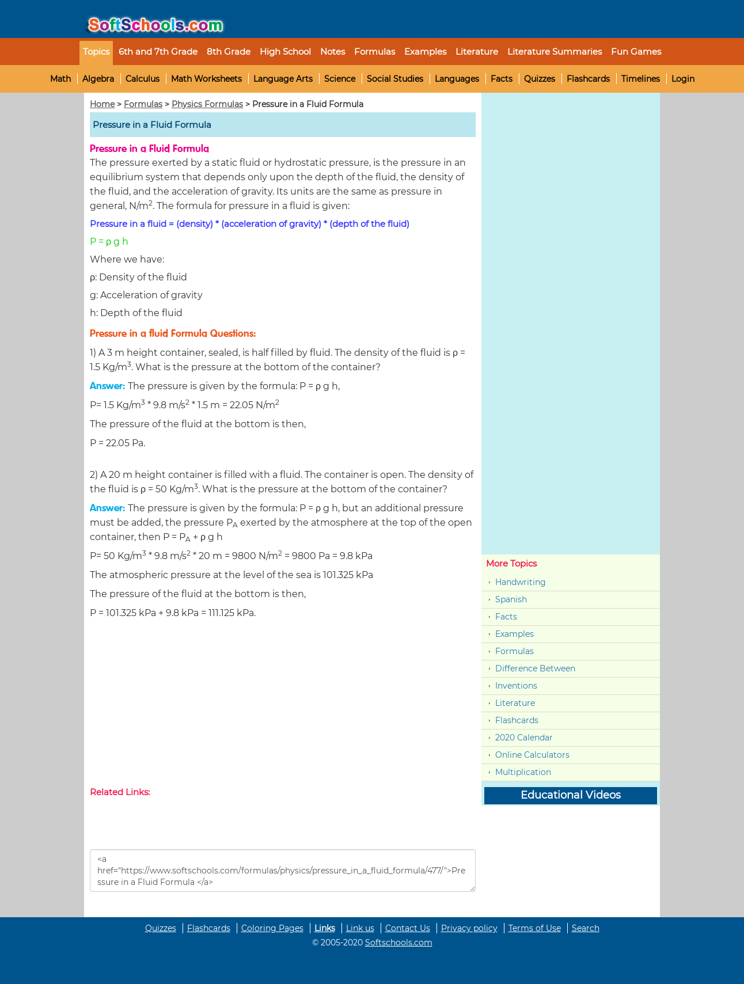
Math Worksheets (206, 79)
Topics (96, 51)
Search (585, 928)
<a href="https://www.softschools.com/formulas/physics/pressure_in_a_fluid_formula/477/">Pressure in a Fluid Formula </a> (283, 870)
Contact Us (407, 928)
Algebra (98, 79)
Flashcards (588, 79)
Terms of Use (534, 928)
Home (102, 104)
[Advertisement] (283, 705)
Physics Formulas (207, 104)
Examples (425, 51)
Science (339, 79)
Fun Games (636, 51)
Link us (360, 928)
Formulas (374, 51)
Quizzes (539, 79)
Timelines (640, 79)
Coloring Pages (272, 928)
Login (682, 79)
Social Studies (395, 79)
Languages (457, 79)
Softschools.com (398, 942)
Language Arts (283, 79)
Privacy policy (469, 928)
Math (60, 79)
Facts (502, 79)
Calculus (143, 79)
